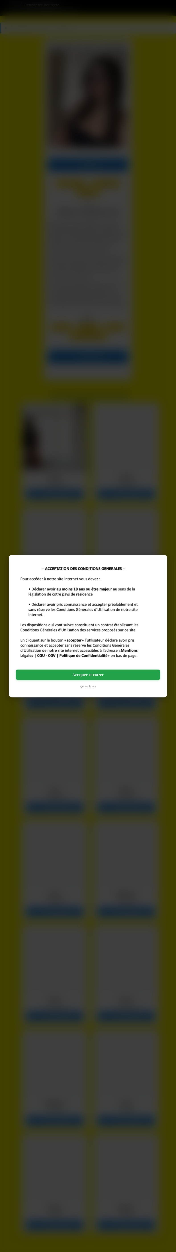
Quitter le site (88, 686)
